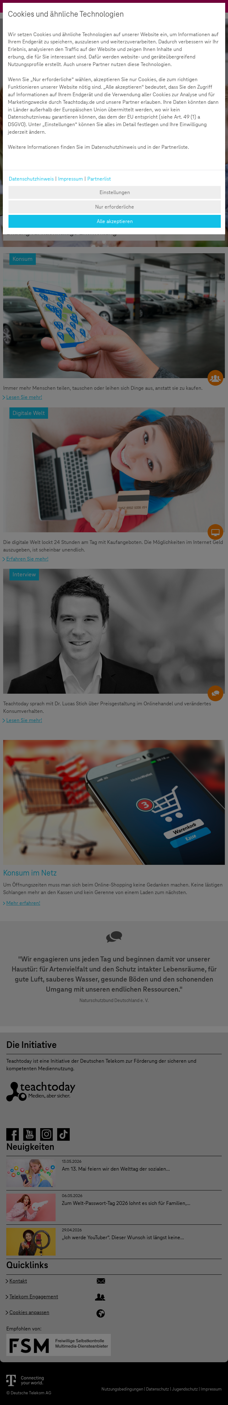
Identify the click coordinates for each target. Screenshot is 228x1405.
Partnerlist (99, 179)
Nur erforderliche (114, 207)
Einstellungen (115, 192)
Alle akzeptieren (115, 221)
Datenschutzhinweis (31, 179)
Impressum (70, 179)
